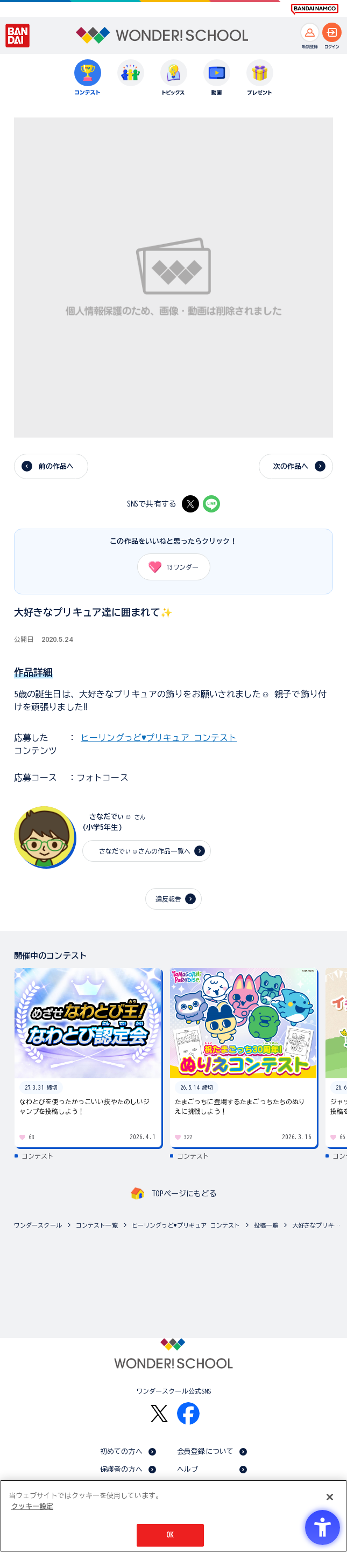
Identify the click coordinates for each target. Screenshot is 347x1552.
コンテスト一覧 (97, 1225)
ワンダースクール (38, 1225)
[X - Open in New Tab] (190, 503)
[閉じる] (330, 1497)
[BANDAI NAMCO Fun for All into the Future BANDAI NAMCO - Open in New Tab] (314, 9)
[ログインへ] (332, 32)
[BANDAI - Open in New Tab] (17, 35)
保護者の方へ (121, 1469)
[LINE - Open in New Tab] (211, 503)
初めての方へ (121, 1451)
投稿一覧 (266, 1225)
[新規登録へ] (310, 32)
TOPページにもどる (184, 1193)
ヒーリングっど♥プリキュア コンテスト (159, 737)
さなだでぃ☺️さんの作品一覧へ (141, 851)
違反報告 (168, 899)
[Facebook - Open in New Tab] (188, 1413)
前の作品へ (56, 466)
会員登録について (205, 1451)
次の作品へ (291, 466)
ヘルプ (187, 1469)
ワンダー (170, 567)
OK (170, 1535)
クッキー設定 (32, 1506)
